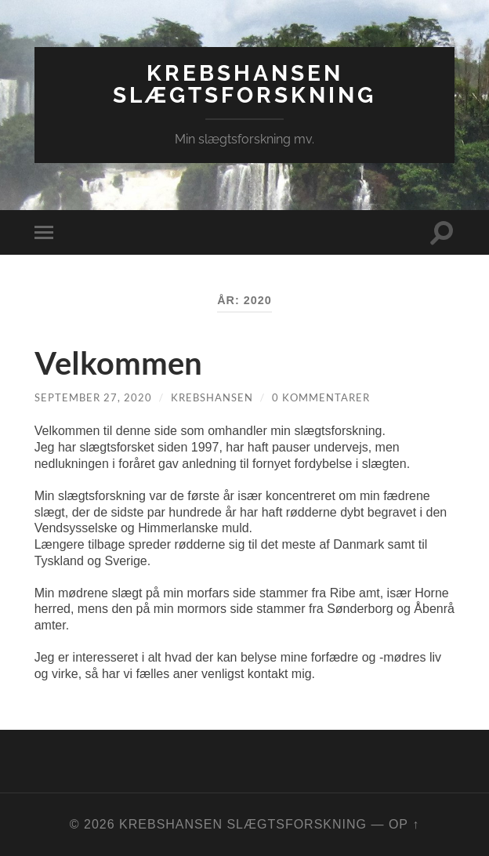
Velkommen (118, 363)
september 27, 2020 (93, 397)
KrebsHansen (212, 397)
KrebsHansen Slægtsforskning (244, 84)
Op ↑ (404, 824)
